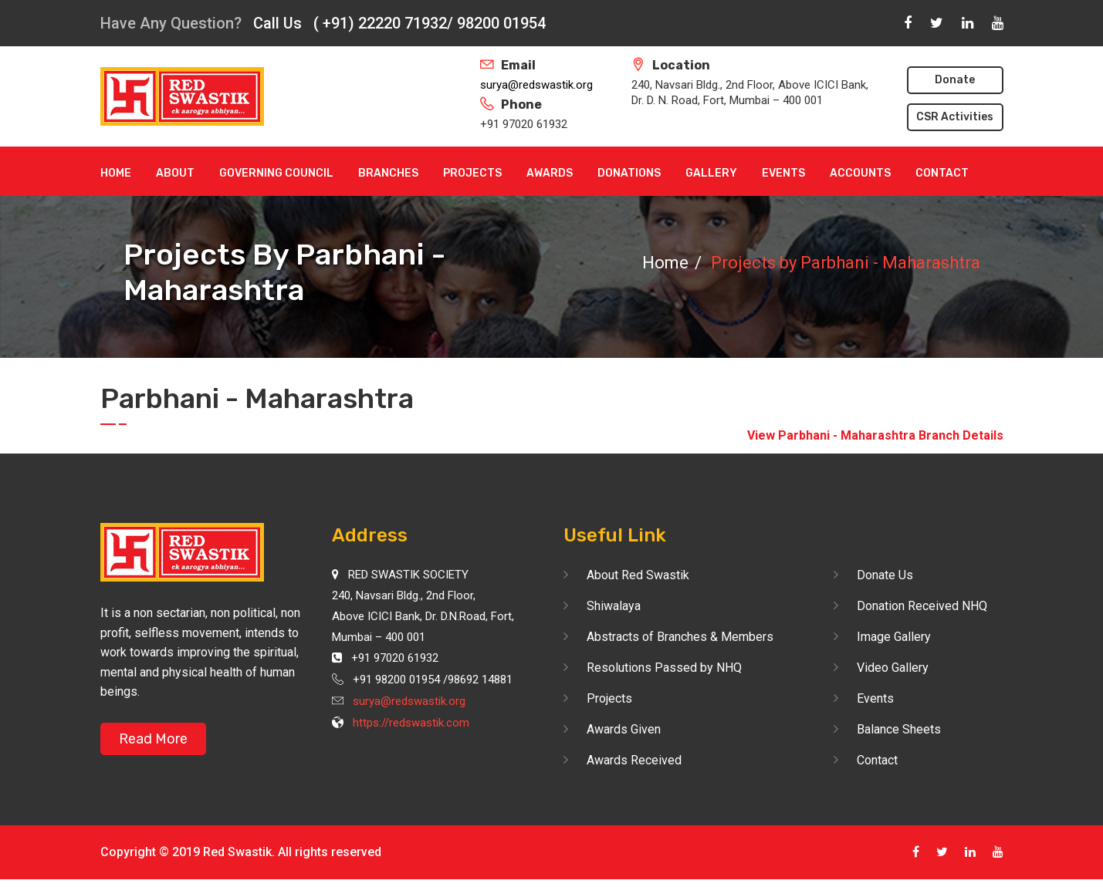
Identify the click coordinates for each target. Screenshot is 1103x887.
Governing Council (276, 173)
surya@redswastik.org (536, 85)
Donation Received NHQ (922, 606)
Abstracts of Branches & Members (680, 636)
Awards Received (634, 760)
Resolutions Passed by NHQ (664, 667)
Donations (629, 173)
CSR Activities (954, 116)
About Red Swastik (638, 575)
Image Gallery (894, 636)
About (175, 173)
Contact (942, 173)
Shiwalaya (614, 606)
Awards (549, 173)
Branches (388, 173)
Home (115, 173)
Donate (955, 79)
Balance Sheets (899, 729)
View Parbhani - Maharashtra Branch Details (875, 435)
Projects (472, 173)
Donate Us (885, 575)
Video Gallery (893, 667)
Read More (153, 738)
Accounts (860, 173)
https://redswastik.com (411, 723)
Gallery (711, 173)
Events (783, 173)
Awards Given (624, 729)
